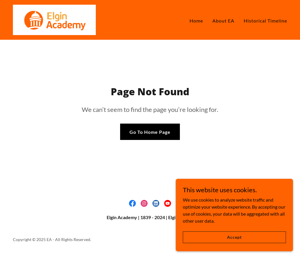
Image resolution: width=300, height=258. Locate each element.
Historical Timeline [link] (265, 20)
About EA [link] (223, 20)
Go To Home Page (150, 132)
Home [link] (196, 20)
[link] (54, 19)
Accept (234, 240)
